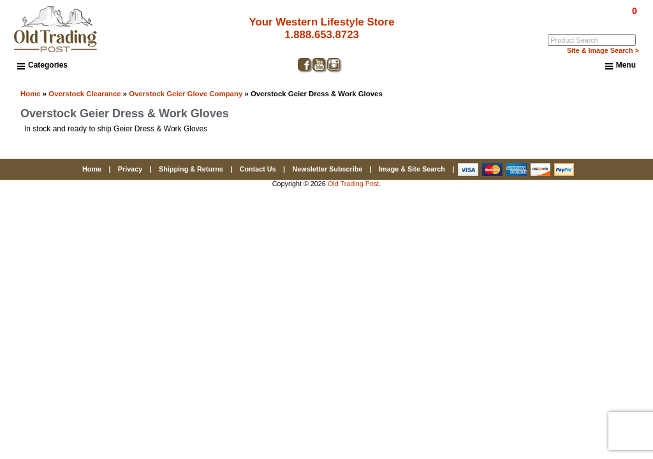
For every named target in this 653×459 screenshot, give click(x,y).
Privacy (130, 169)
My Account (619, 19)
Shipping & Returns (191, 169)
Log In (582, 19)
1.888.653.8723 (317, 35)
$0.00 (605, 10)
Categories (42, 65)
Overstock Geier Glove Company (185, 94)
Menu (620, 66)
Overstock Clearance (84, 94)
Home (30, 94)
